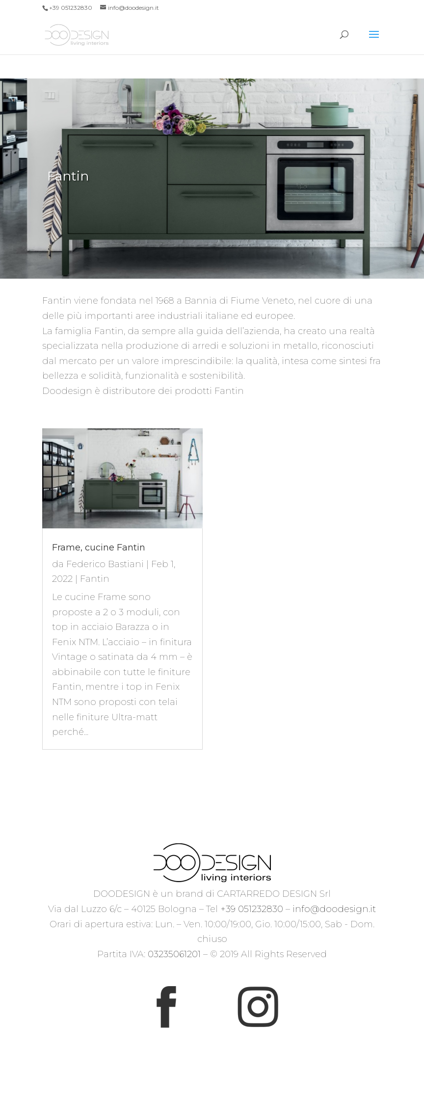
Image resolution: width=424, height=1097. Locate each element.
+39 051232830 (251, 909)
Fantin (94, 579)
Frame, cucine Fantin (98, 547)
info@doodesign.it (334, 909)
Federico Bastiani (105, 564)
